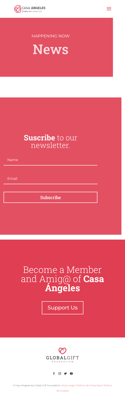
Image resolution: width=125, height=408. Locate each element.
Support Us (63, 307)
